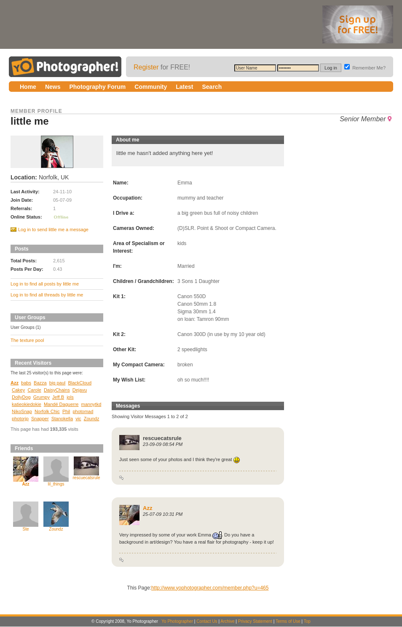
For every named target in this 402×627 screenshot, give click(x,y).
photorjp (20, 418)
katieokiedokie (26, 404)
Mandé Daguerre (61, 404)
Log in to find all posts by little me (45, 283)
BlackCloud (79, 382)
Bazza (40, 382)
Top (307, 621)
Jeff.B (58, 397)
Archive (227, 621)
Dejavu (79, 389)
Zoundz (91, 418)
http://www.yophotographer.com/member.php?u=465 (210, 588)
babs (26, 382)
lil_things (56, 484)
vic (78, 418)
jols (70, 397)
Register (146, 67)
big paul (57, 382)
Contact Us (206, 621)
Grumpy (41, 397)
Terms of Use (288, 621)
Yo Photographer (177, 621)
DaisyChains (57, 389)
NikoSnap (22, 411)
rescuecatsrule (86, 477)
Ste (25, 529)
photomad (82, 411)
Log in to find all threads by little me (47, 294)
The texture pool (27, 340)
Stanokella (62, 418)
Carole (34, 389)
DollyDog (21, 397)
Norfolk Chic (47, 411)
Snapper (40, 418)
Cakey (18, 389)
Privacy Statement (255, 621)
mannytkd (91, 404)
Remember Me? (365, 67)
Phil (66, 411)
